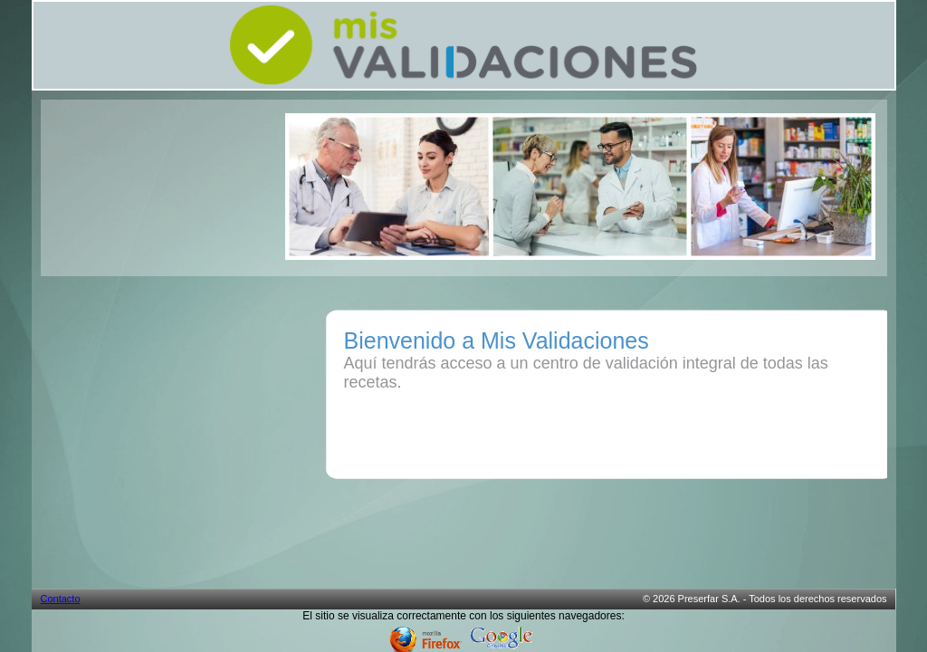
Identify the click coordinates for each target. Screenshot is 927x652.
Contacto (61, 598)
